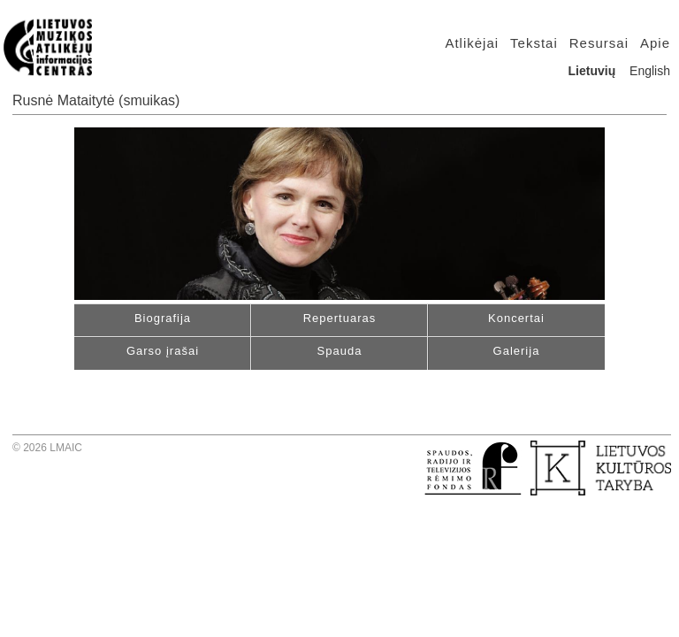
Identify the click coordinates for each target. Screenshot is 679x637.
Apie (655, 42)
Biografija (162, 318)
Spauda (339, 350)
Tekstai (534, 42)
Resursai (599, 42)
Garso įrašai (162, 350)
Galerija (516, 350)
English (649, 71)
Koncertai (516, 318)
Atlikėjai (472, 42)
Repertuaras (340, 318)
